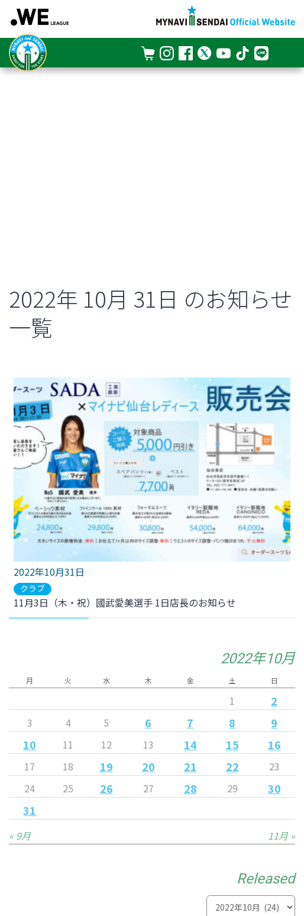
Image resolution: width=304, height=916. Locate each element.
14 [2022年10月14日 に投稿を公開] (190, 744)
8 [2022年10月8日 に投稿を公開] (232, 722)
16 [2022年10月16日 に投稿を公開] (274, 744)
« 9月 (20, 835)
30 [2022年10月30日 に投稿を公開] (274, 788)
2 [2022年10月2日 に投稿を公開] (274, 700)
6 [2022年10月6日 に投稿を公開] (148, 722)
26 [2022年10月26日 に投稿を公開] (106, 788)
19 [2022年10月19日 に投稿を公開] (106, 766)
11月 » (281, 835)
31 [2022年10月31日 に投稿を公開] (29, 810)
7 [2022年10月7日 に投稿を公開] (190, 722)
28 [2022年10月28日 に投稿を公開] (190, 788)
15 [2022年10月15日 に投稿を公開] (232, 744)
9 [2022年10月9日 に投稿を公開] (274, 722)
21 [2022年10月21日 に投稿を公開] (190, 766)
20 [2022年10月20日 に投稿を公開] (148, 766)
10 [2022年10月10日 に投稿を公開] (29, 744)
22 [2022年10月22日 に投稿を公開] (232, 766)
